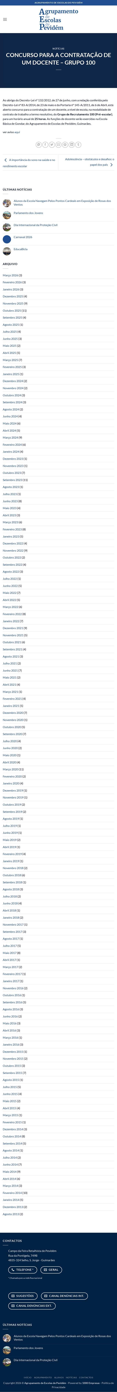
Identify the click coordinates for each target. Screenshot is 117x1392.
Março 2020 (10, 769)
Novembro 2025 (13, 303)
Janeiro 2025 (11, 374)
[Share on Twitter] (52, 145)
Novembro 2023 (13, 465)
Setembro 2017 (12, 931)
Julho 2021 (10, 663)
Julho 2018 (10, 896)
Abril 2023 (9, 515)
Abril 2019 (9, 847)
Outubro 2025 (12, 310)
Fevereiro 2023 (12, 529)
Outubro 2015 (12, 1065)
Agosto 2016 (11, 1009)
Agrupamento (43, 1377)
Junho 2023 (10, 501)
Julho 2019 (10, 825)
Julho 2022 (10, 578)
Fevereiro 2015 (12, 1122)
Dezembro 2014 (13, 1129)
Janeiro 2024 (11, 451)
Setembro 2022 (12, 564)
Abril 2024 (9, 430)
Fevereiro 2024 (12, 444)
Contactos (86, 1377)
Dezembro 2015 (13, 1051)
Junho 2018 (10, 903)
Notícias (58, 48)
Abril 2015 (9, 1108)
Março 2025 (10, 360)
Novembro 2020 (13, 720)
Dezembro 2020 (13, 712)
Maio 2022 (9, 592)
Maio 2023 (9, 508)
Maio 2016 (9, 1023)
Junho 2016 (10, 1016)
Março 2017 (10, 967)
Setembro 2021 (12, 649)
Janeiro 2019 (11, 861)
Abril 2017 (9, 959)
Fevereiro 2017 (12, 974)
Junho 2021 (10, 670)
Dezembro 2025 (13, 296)
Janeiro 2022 (11, 621)
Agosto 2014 (11, 1150)
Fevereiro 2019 (12, 854)
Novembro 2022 (13, 550)
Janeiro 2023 (11, 536)
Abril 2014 (9, 1178)
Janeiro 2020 (11, 783)
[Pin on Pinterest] (65, 145)
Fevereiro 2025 (12, 367)
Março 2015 (10, 1115)
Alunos (59, 1377)
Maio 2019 (9, 839)
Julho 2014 (10, 1157)
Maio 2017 (9, 953)
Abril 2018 (9, 910)
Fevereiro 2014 (12, 1192)
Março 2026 (10, 275)
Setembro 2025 (12, 317)
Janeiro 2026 (11, 289)
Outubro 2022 (12, 557)
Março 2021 (10, 691)
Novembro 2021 (13, 635)
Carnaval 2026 (23, 237)
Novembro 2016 (13, 988)
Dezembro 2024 (13, 381)
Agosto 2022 (11, 571)
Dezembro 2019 (13, 790)
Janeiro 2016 (11, 1044)
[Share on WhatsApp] (39, 145)
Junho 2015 (10, 1094)
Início (28, 1377)
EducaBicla (20, 249)
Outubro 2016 (12, 995)
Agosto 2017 (11, 938)
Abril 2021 (9, 684)
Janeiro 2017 (11, 981)
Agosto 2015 (11, 1079)
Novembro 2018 (13, 868)
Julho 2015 (10, 1087)
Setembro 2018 (12, 882)
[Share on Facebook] (45, 145)
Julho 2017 (10, 945)
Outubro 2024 (12, 395)
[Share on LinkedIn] (72, 145)
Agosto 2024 (11, 409)
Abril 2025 (9, 352)
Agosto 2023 (11, 487)
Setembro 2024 (12, 402)
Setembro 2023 (12, 480)
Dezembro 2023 (13, 458)
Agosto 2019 (11, 818)
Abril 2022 (9, 600)
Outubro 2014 (12, 1136)
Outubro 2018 (12, 875)
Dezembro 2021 (13, 628)
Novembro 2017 (13, 924)
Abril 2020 (9, 762)
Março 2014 (10, 1185)
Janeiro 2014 (11, 1199)
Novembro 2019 (13, 797)
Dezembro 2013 (13, 1207)
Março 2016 (10, 1037)
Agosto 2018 (11, 889)
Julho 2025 (10, 331)
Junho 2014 (10, 1164)
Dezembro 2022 (13, 543)
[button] (5, 19)
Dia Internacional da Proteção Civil (35, 225)
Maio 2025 (9, 345)
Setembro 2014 (12, 1143)
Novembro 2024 (13, 388)
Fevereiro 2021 (12, 698)
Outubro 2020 (12, 727)
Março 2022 (10, 606)
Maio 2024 (9, 423)
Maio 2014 (9, 1171)
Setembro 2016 (12, 1002)
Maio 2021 (9, 677)
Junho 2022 (10, 585)
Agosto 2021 (11, 656)
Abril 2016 (9, 1030)
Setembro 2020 (12, 734)
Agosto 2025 (11, 324)
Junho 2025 (10, 338)
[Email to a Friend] (58, 145)
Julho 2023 (10, 494)
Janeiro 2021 (11, 705)
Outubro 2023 (12, 472)
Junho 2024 (10, 416)
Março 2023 (10, 522)
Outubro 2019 (12, 804)
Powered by (84, 1383)
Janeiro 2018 (11, 917)
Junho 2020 (10, 748)
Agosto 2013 (11, 1214)
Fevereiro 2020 (12, 776)
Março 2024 (10, 437)
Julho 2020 (10, 741)
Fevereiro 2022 (12, 614)
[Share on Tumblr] (78, 145)
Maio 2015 (9, 1101)
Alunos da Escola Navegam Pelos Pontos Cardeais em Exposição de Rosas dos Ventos (62, 202)
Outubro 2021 (12, 642)
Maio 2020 (9, 755)
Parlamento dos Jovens (28, 213)
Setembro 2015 (12, 1072)
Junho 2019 (10, 832)
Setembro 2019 (12, 811)
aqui (17, 132)
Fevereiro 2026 (12, 282)
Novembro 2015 (13, 1058)
